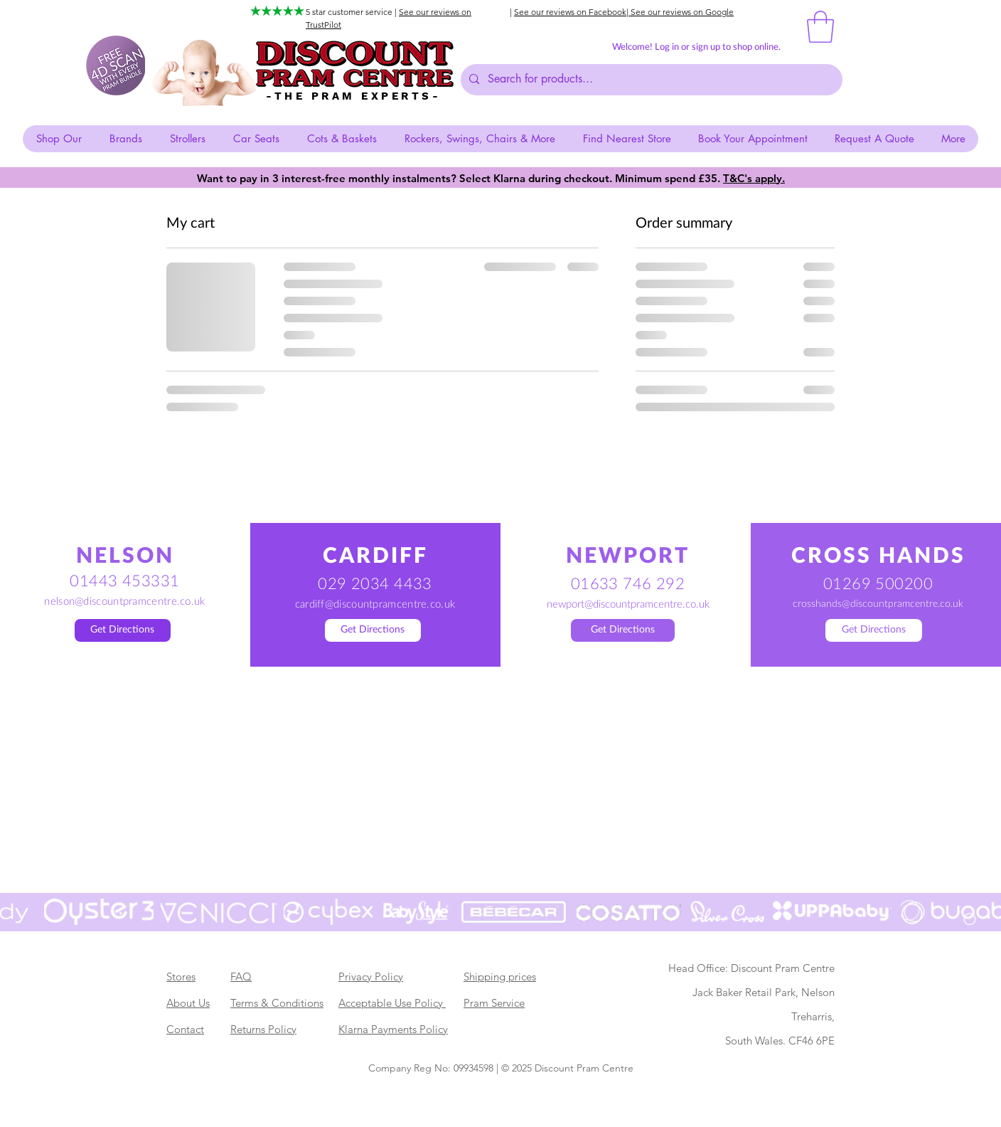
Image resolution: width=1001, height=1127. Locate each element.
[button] (820, 27)
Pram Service (494, 1003)
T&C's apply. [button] (754, 178)
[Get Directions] (123, 630)
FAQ (241, 976)
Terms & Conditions (276, 1003)
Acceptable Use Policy (392, 1003)
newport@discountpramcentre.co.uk (628, 604)
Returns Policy (263, 1029)
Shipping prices (500, 976)
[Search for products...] (650, 79)
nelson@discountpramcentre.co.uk (124, 601)
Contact (185, 1029)
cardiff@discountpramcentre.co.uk (375, 604)
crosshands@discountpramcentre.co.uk (878, 604)
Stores (181, 976)
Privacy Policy (370, 976)
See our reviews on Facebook (570, 11)
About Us (188, 1003)
